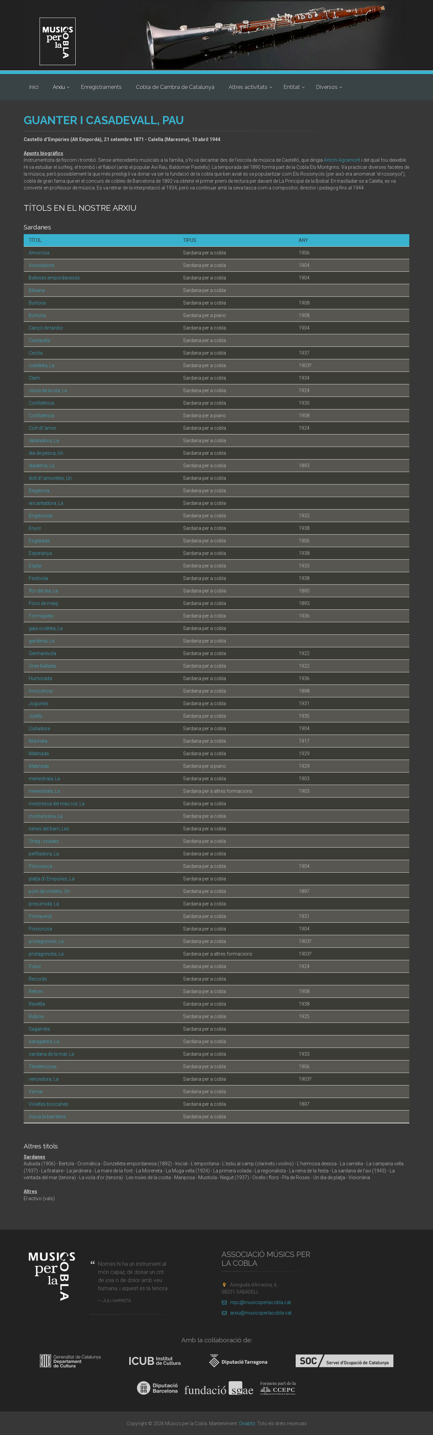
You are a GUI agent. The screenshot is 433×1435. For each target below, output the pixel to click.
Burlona (37, 303)
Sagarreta (39, 1029)
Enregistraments (101, 87)
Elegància (39, 490)
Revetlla (37, 1004)
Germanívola (42, 653)
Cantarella (39, 340)
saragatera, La (44, 1041)
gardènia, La (41, 641)
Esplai (35, 565)
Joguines (38, 703)
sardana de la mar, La (51, 1054)
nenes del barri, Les (49, 828)
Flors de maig (43, 603)
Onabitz (247, 1423)
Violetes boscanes (48, 1104)
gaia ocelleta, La (46, 628)
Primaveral (40, 916)
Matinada (39, 753)
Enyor (35, 528)
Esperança (40, 553)
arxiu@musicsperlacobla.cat (257, 1313)
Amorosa (39, 252)
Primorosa (40, 929)
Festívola (38, 578)
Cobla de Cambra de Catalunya (175, 87)
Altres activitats (248, 87)
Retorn (36, 991)
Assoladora (41, 265)
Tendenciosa (42, 1066)
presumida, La (44, 903)
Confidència (41, 403)
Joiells (35, 716)
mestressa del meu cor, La (57, 803)
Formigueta (41, 616)
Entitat (291, 87)
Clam (34, 378)
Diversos (327, 87)
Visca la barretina (47, 1116)
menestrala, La (44, 778)
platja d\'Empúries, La (51, 878)
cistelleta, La (41, 365)
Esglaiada (39, 540)
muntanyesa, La (46, 816)
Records (38, 979)
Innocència (40, 691)
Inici (34, 87)
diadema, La (41, 465)
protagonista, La (46, 941)
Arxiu (59, 87)
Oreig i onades (44, 841)
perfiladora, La (44, 853)
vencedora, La (44, 1079)
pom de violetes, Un (49, 891)
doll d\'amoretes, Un (50, 478)
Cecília (36, 353)
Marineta (38, 741)
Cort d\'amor (42, 428)
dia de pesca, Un (46, 453)
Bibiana (37, 290)
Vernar (36, 1091)
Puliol (35, 966)
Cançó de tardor (46, 328)
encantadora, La (46, 503)
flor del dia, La (43, 590)
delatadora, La (44, 440)
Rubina (36, 1016)
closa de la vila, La (48, 390)
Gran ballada (42, 666)
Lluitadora (39, 728)
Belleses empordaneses (54, 278)
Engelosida (40, 515)
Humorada (40, 678)
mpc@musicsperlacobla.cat (256, 1302)
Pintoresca (40, 866)
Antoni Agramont (342, 160)
